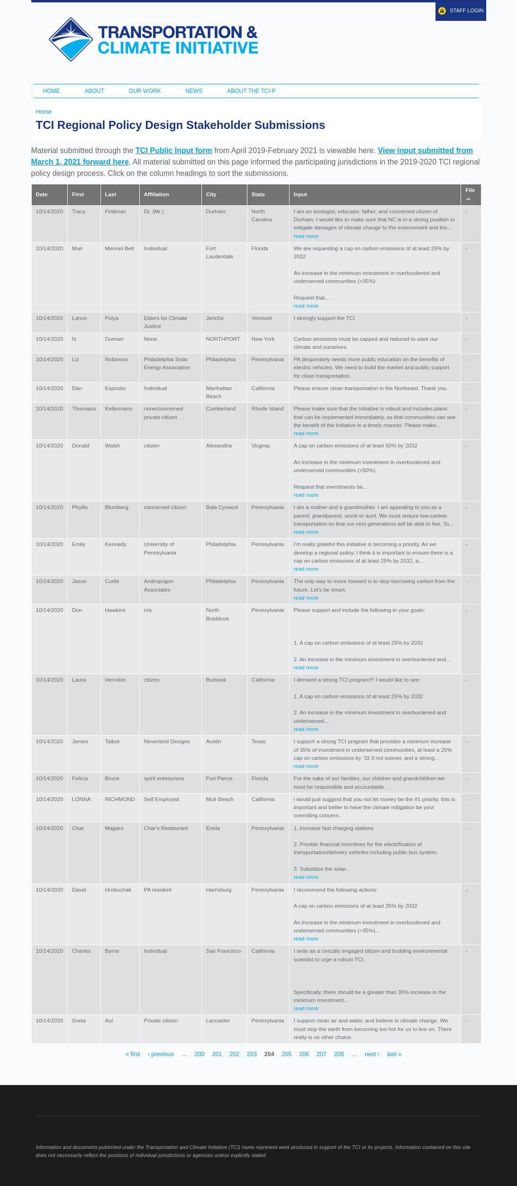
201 (217, 1054)
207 (322, 1054)
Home (51, 91)
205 (287, 1054)
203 (252, 1054)
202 (234, 1054)
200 (200, 1054)
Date (42, 194)
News (193, 91)
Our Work (145, 91)
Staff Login (466, 10)
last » (394, 1054)
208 (339, 1054)
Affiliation (156, 194)
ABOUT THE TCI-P (251, 91)
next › (372, 1054)
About (94, 91)
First (78, 194)
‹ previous (161, 1054)
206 (304, 1054)
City (211, 194)
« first (133, 1054)
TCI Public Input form (174, 150)
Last (111, 194)
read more (306, 236)
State (258, 194)
